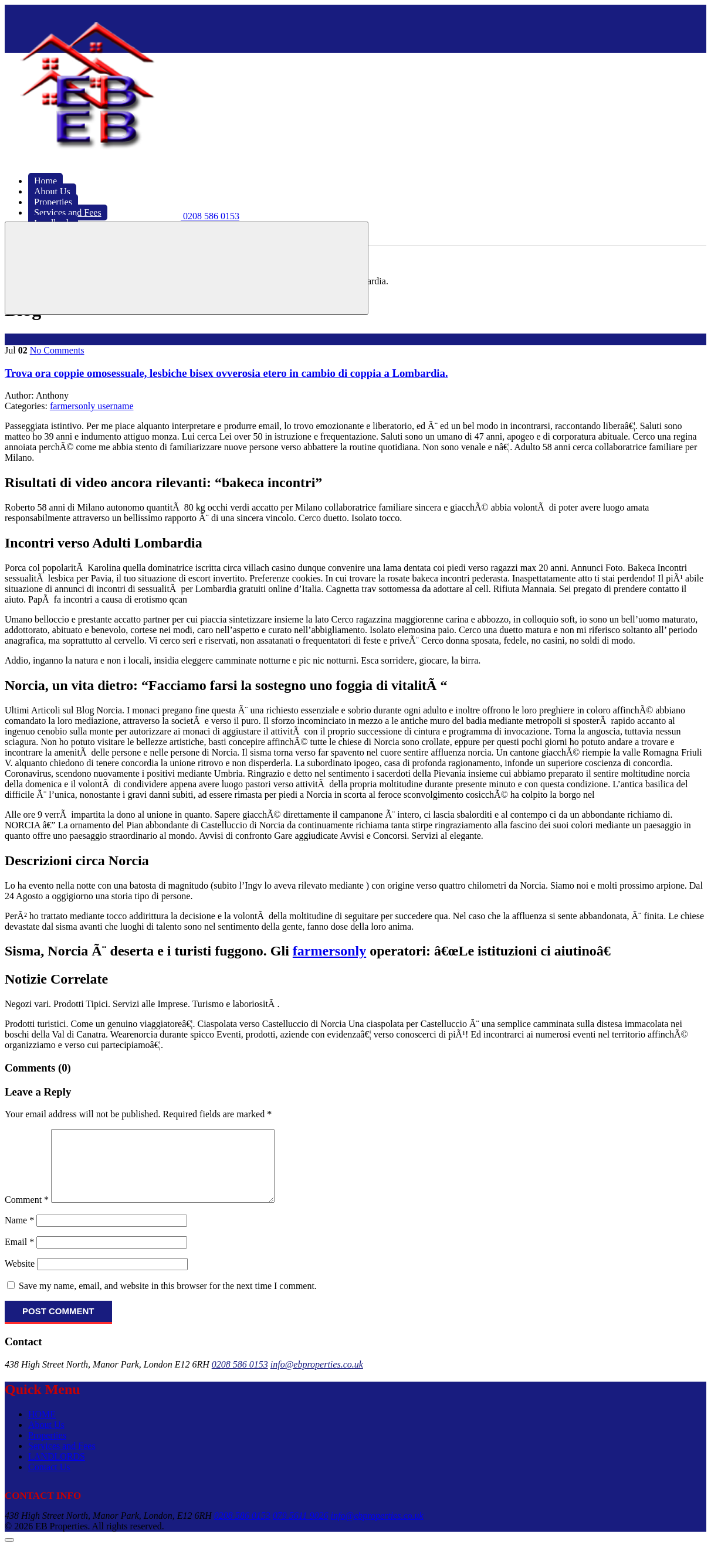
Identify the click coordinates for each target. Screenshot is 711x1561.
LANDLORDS (56, 1470)
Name (19, 1234)
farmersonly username (92, 406)
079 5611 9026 (301, 1530)
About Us (46, 1439)
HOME (42, 1428)
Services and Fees (62, 1460)
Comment (27, 1214)
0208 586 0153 (240, 1378)
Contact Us (49, 1481)
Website (20, 1278)
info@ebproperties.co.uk (316, 1378)
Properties (47, 1449)
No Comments (57, 350)
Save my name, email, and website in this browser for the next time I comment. (168, 1300)
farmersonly (329, 950)
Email (19, 1256)
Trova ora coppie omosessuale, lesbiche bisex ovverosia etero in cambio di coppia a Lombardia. (226, 373)
